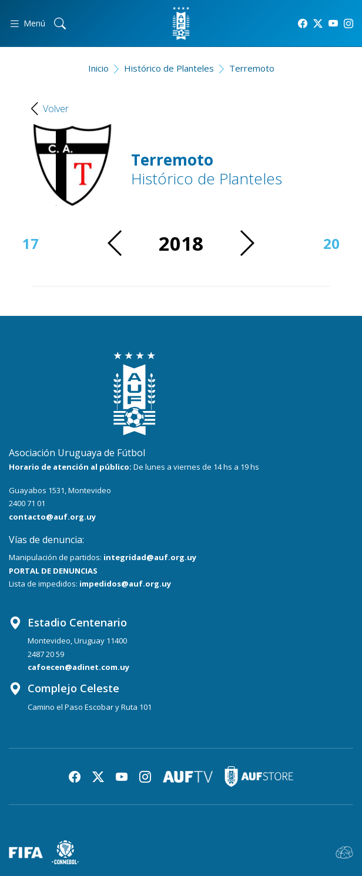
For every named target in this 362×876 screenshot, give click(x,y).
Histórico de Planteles (169, 68)
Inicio (98, 68)
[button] (246, 243)
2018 (181, 243)
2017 (22, 243)
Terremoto (251, 68)
